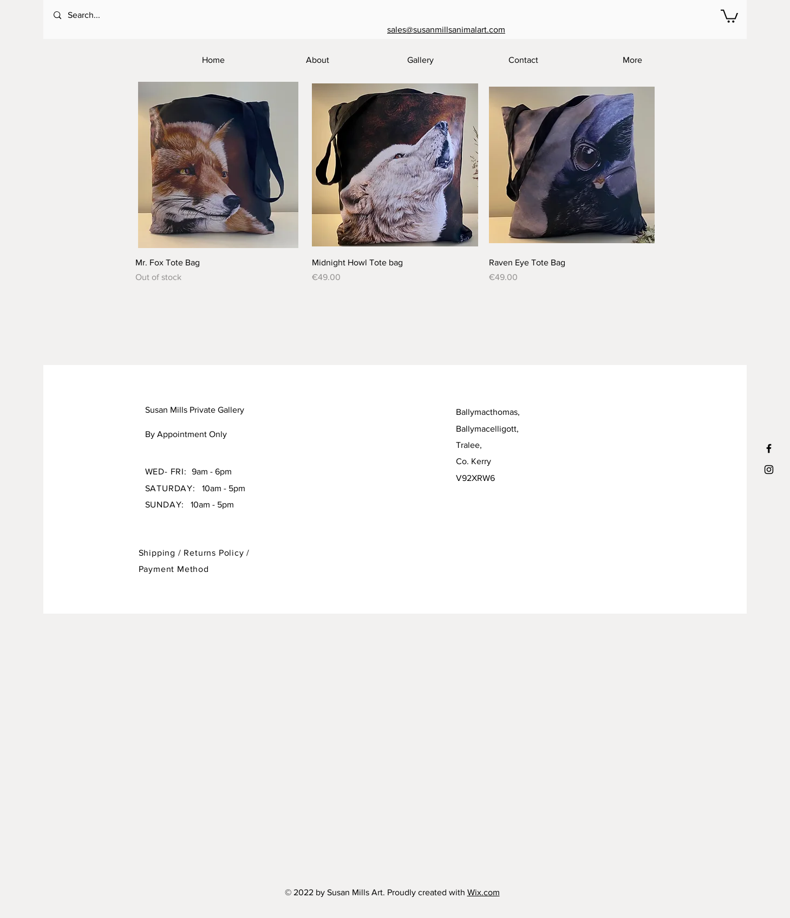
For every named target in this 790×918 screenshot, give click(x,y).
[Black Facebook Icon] (769, 448)
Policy (233, 552)
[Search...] (97, 15)
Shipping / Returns (179, 552)
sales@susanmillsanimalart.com (446, 29)
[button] (729, 15)
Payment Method (174, 569)
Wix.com (483, 892)
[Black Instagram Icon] (769, 470)
